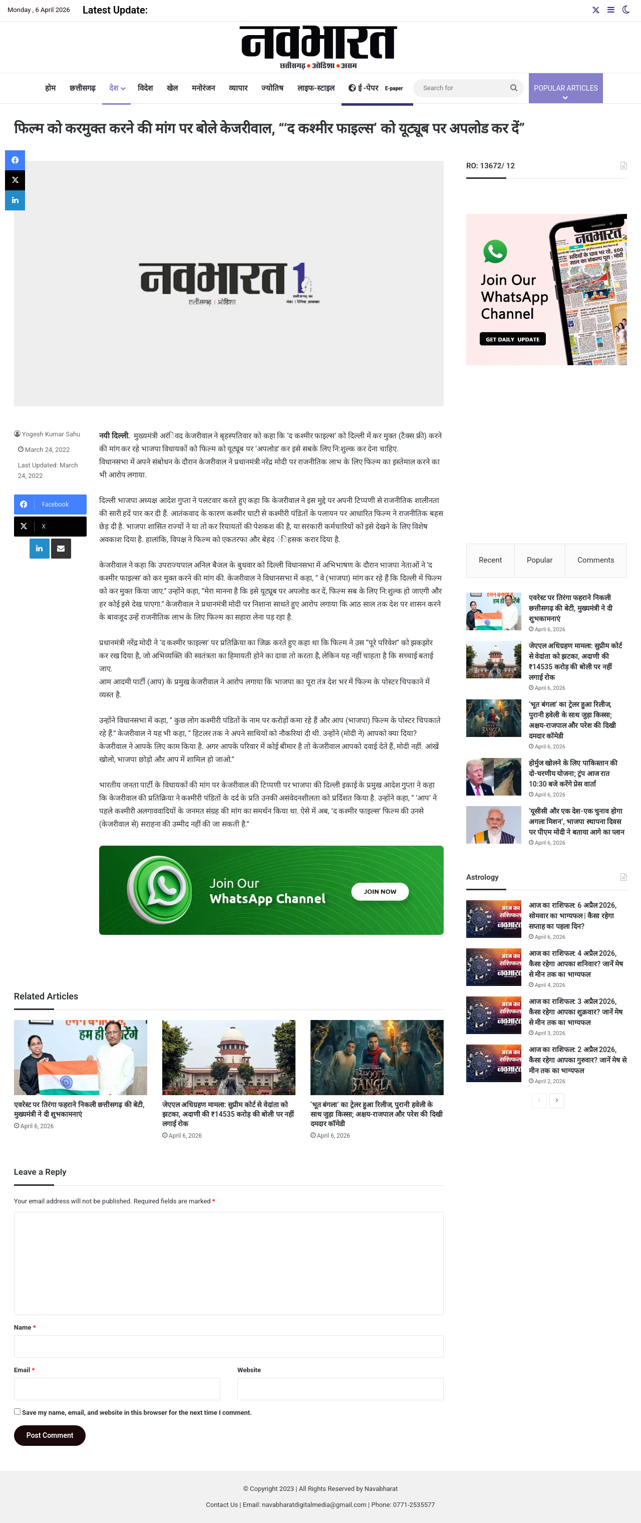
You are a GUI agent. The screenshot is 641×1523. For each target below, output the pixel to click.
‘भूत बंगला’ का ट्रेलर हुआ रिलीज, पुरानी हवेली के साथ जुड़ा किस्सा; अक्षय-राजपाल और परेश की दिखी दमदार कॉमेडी (376, 1114)
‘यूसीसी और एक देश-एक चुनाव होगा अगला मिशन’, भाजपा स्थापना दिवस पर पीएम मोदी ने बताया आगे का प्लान (576, 821)
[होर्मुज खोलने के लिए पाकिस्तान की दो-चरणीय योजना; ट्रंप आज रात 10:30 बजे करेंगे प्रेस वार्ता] (493, 777)
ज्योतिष (272, 88)
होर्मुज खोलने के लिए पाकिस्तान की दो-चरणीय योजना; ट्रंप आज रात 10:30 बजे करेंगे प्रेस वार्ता (573, 773)
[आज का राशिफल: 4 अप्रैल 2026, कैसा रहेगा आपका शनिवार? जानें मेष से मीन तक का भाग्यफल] (493, 967)
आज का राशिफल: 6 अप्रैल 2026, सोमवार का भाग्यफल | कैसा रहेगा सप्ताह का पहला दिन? (573, 915)
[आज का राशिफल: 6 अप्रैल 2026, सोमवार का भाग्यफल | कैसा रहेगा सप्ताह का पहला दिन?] (493, 919)
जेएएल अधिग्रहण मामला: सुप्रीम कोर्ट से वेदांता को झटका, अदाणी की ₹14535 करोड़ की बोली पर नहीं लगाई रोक (228, 1114)
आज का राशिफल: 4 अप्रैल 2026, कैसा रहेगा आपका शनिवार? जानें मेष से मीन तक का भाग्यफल (576, 963)
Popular (540, 560)
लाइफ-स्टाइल (316, 88)
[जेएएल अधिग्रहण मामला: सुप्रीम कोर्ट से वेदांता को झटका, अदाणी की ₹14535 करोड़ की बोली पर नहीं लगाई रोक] (228, 1057)
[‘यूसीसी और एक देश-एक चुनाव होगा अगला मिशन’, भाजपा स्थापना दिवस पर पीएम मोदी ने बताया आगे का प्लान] (493, 825)
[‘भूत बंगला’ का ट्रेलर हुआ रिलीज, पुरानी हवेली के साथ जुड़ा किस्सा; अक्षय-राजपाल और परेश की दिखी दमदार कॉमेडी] (377, 1057)
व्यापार (238, 88)
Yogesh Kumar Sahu (51, 434)
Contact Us (222, 1504)
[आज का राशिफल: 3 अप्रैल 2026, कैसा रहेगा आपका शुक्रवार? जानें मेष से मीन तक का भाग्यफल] (493, 1015)
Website (249, 1370)
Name (25, 1327)
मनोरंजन (203, 88)
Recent (490, 560)
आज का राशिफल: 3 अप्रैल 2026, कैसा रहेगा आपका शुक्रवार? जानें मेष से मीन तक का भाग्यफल (575, 1012)
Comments (595, 560)
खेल (172, 88)
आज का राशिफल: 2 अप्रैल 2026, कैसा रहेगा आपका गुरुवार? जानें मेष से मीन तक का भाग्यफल (577, 1060)
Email (24, 1370)
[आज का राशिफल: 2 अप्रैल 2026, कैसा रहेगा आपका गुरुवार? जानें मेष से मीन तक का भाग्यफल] (493, 1063)
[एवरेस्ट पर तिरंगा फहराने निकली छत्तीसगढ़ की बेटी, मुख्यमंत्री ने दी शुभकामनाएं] (80, 1057)
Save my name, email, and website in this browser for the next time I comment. (137, 1412)
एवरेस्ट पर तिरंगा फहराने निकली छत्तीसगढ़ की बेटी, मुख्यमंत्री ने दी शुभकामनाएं (570, 608)
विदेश (145, 88)
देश (113, 88)
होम (50, 88)
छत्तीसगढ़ (82, 88)
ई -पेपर (377, 88)
